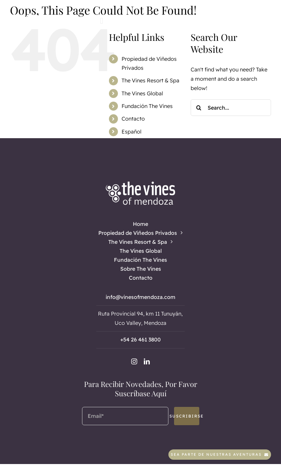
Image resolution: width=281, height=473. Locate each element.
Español (131, 131)
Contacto (133, 118)
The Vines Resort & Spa (150, 80)
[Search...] (231, 107)
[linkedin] (132, 20)
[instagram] (121, 20)
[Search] (199, 107)
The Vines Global (142, 93)
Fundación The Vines (147, 106)
